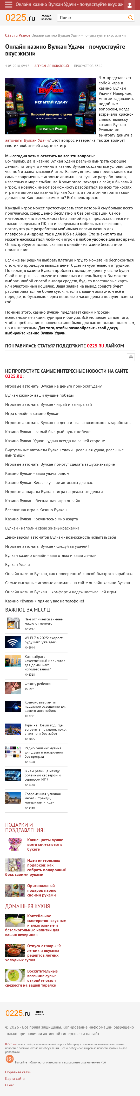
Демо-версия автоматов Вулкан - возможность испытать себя (60, 537)
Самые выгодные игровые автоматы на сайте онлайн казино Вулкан (67, 583)
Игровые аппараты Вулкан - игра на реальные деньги (54, 492)
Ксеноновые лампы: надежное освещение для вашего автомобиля (45, 706)
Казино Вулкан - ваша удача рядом (37, 473)
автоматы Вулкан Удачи (27, 140)
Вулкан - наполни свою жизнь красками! (42, 528)
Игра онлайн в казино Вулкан (32, 413)
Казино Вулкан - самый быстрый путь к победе (47, 432)
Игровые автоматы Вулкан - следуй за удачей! (47, 546)
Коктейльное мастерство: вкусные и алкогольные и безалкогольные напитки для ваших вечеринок (35, 926)
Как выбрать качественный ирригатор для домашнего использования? (45, 663)
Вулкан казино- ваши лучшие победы (39, 395)
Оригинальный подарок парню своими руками (41, 890)
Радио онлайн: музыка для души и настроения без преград (44, 752)
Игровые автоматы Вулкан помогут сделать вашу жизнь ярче (60, 464)
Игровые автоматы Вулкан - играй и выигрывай (48, 404)
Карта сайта (15, 1079)
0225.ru (10, 1045)
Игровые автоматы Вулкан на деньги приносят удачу (53, 386)
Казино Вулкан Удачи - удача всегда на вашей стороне (55, 441)
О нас (9, 1085)
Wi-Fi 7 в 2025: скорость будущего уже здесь (44, 640)
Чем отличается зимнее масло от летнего (44, 621)
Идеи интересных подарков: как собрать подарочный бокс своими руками (35, 867)
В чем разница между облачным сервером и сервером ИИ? (43, 775)
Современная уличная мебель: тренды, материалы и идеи (43, 798)
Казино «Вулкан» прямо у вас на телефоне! (44, 601)
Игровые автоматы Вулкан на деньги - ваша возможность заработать (67, 423)
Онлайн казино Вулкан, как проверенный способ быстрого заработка (69, 574)
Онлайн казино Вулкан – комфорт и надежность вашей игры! (61, 592)
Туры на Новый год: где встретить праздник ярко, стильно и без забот (45, 729)
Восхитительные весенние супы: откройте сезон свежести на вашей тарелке (31, 978)
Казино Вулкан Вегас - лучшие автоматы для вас (49, 482)
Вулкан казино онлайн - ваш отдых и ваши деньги (51, 555)
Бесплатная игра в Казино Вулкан (36, 510)
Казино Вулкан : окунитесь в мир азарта (41, 519)
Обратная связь (18, 1072)
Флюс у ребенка (38, 684)
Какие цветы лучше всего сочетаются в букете (45, 845)
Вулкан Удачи (17, 565)
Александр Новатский (52, 66)
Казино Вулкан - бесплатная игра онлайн (42, 501)
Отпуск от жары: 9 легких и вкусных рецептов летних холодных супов (33, 953)
